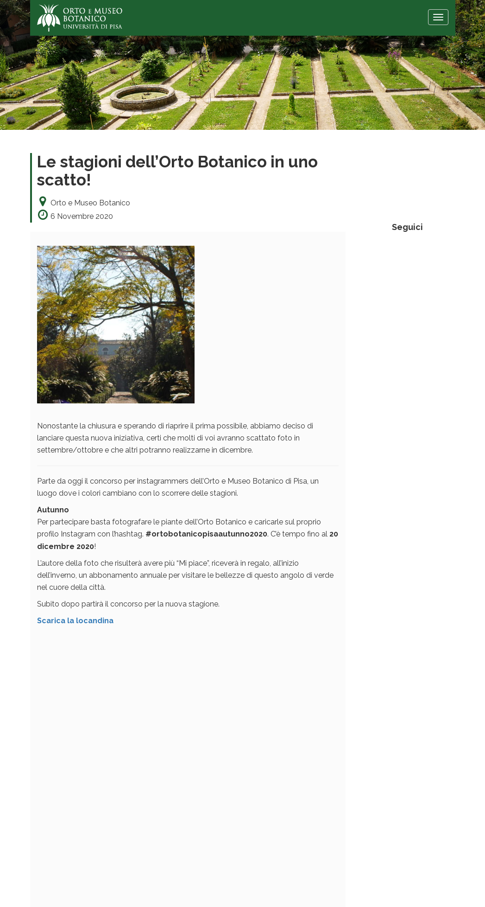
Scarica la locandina (75, 620)
